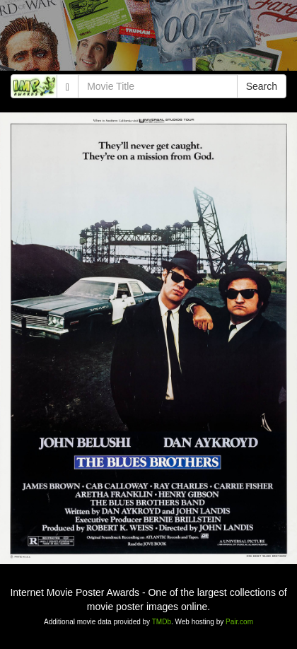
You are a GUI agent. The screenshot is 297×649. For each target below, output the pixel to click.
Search (261, 86)
